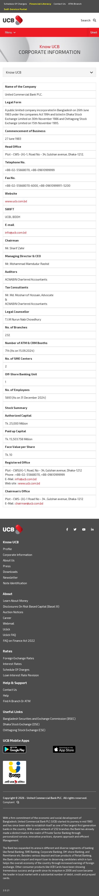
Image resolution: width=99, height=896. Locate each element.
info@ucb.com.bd (15, 232)
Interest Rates (12, 663)
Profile (7, 549)
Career (7, 618)
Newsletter (10, 577)
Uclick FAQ (9, 635)
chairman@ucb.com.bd (29, 503)
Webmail (8, 623)
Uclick (6, 629)
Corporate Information (17, 554)
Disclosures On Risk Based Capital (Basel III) (31, 606)
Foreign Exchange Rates (18, 658)
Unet (93, 32)
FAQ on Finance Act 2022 (19, 640)
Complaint (11, 802)
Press (7, 566)
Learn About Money (15, 600)
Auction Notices (13, 612)
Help (6, 695)
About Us (9, 560)
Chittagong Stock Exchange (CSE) (24, 730)
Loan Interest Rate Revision (21, 675)
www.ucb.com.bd (16, 201)
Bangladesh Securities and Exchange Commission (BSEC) (39, 718)
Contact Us (60, 3)
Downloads (10, 571)
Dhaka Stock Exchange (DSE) (21, 724)
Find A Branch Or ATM (16, 701)
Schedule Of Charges (15, 3)
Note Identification (15, 583)
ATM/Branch (75, 3)
